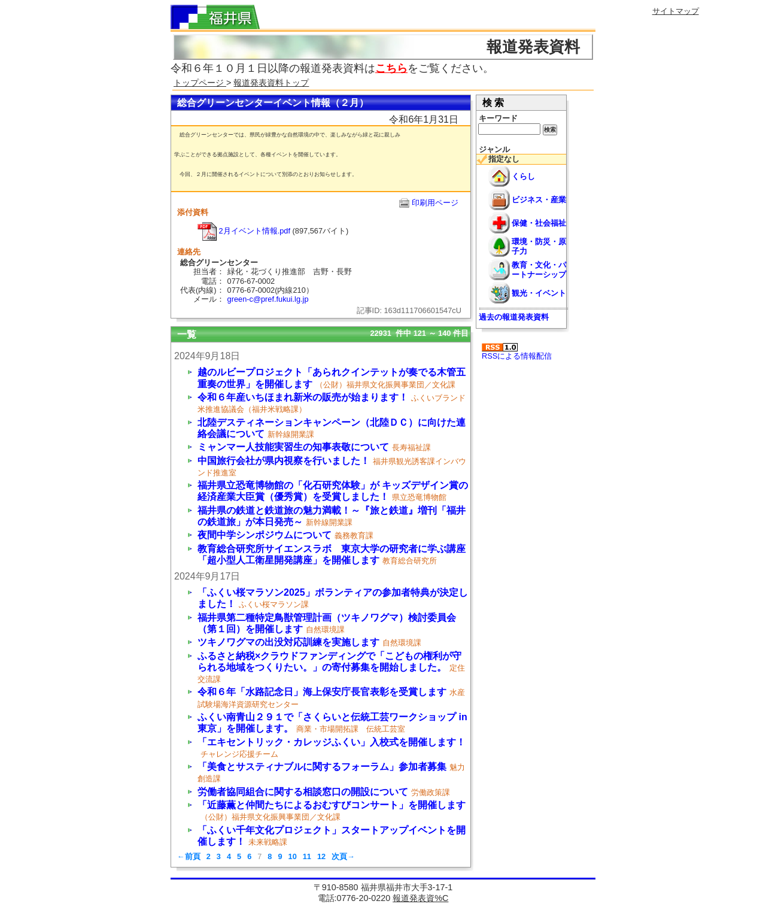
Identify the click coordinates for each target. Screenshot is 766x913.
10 (292, 856)
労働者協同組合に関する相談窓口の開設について (302, 792)
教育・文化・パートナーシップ (539, 269)
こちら (391, 68)
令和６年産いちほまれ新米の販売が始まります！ (302, 397)
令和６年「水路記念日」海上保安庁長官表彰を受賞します (321, 692)
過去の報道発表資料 (514, 317)
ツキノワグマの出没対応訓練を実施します (288, 642)
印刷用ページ (435, 202)
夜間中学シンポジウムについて (264, 535)
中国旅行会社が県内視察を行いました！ (283, 461)
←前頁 (188, 856)
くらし (523, 176)
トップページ (200, 82)
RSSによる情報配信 (517, 351)
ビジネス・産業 (539, 199)
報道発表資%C (420, 898)
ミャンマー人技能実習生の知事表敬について (293, 447)
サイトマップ (675, 11)
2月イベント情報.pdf (243, 230)
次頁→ (343, 856)
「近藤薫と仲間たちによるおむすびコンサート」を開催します (331, 805)
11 (307, 856)
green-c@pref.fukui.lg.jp (268, 299)
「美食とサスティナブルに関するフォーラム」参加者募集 (321, 767)
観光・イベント (539, 293)
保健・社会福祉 (539, 223)
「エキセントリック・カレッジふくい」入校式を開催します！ (331, 742)
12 (321, 856)
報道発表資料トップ (271, 82)
